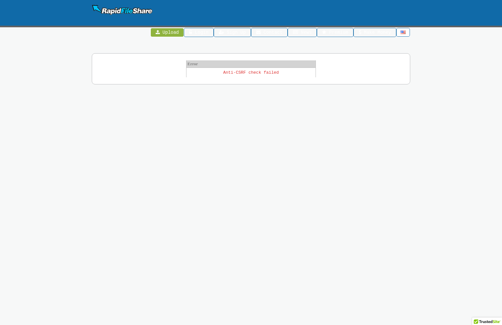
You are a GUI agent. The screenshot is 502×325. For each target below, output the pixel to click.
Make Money (375, 33)
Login (199, 33)
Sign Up (232, 33)
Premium (335, 33)
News (302, 33)
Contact (269, 33)
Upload (167, 33)
